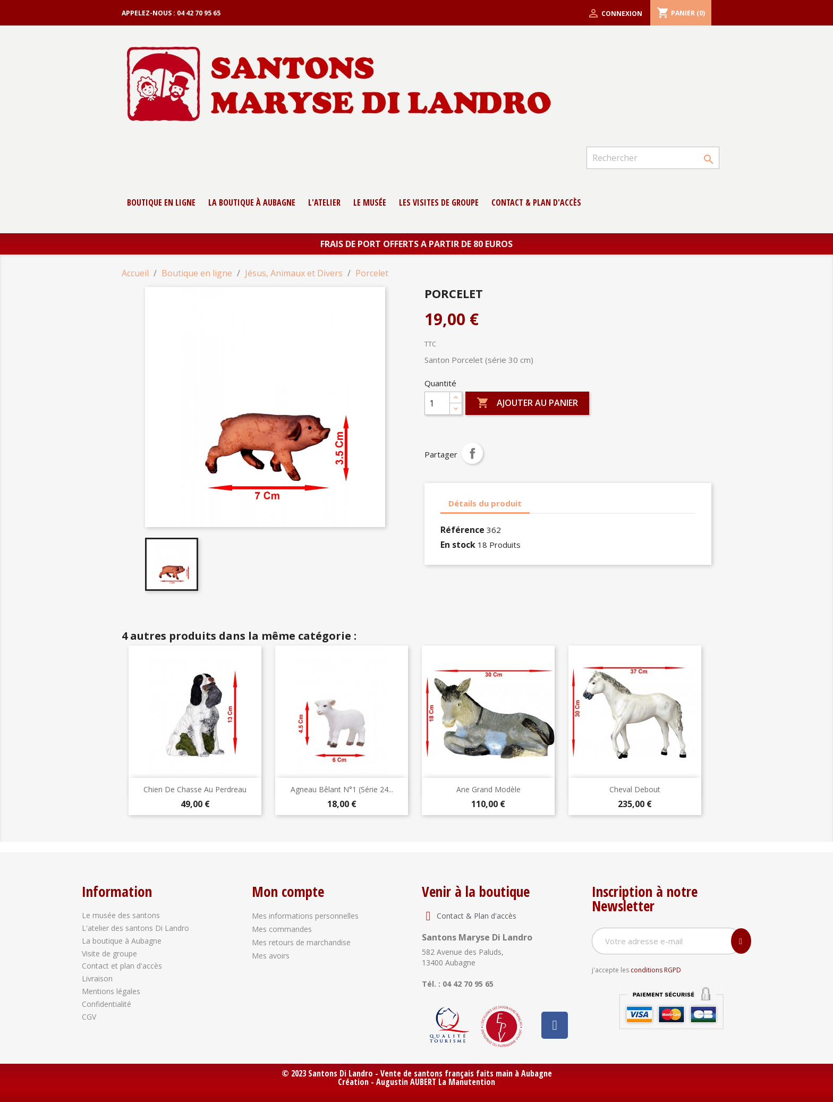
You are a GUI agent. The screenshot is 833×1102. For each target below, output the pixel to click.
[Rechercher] (652, 158)
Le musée (369, 202)
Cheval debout (634, 789)
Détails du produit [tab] (485, 503)
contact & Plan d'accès (536, 202)
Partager (472, 453)
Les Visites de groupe (439, 202)
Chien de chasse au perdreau (194, 789)
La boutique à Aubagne (251, 202)
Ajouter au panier (527, 403)
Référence (462, 529)
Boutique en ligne (161, 202)
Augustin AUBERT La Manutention (435, 1082)
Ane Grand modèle (488, 789)
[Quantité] (437, 403)
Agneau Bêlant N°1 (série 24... (342, 789)
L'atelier (324, 202)
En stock (457, 544)
